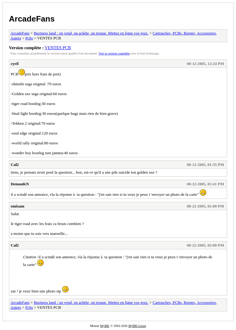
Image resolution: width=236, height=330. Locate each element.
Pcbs (29, 38)
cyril (14, 63)
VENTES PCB (58, 47)
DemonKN (20, 184)
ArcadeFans (32, 18)
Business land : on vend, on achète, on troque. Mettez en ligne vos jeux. (91, 33)
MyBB (104, 326)
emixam (17, 206)
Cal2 (15, 164)
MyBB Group (137, 326)
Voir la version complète (114, 53)
